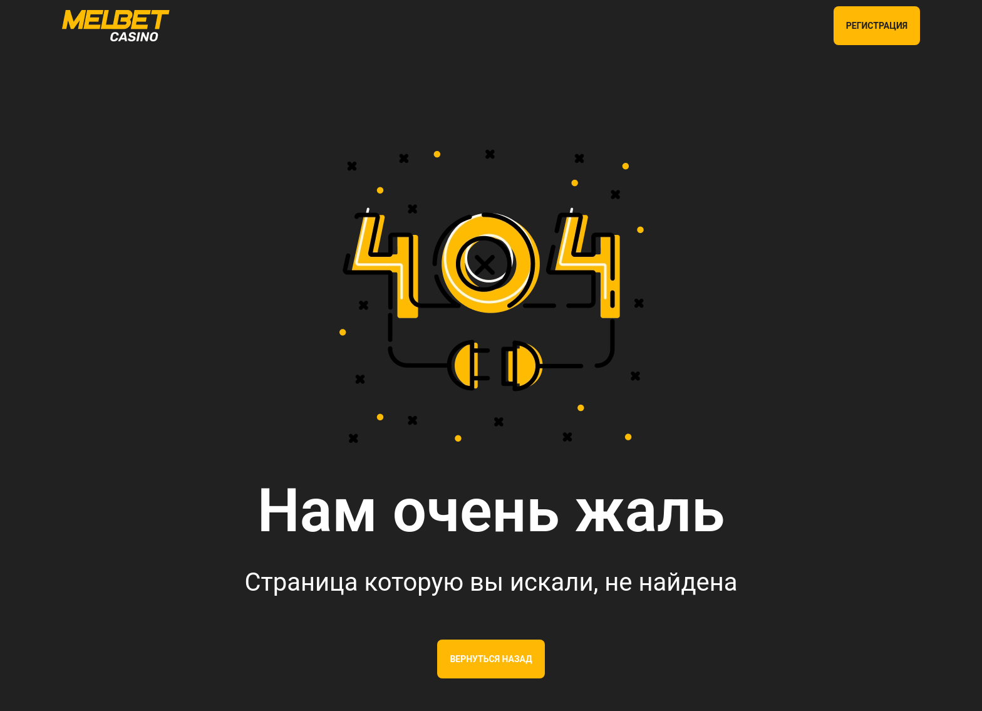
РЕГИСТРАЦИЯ (876, 26)
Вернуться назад (491, 659)
